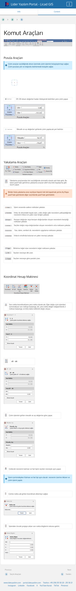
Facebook (30, 585)
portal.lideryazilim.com (32, 583)
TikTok (56, 585)
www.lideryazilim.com (12, 583)
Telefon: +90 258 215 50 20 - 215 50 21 (57, 583)
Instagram (12, 585)
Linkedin (21, 585)
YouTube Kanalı (46, 585)
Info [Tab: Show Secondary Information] (19, 12)
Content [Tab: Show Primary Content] (57, 12)
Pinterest (64, 585)
